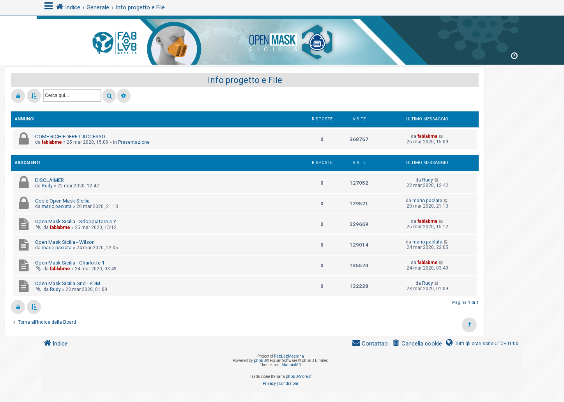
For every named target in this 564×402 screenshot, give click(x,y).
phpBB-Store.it (298, 376)
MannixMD (291, 365)
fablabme (52, 142)
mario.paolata (57, 206)
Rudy (47, 186)
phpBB (260, 360)
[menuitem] (416, 344)
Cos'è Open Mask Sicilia (62, 201)
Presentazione (134, 142)
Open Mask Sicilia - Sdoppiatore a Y (75, 221)
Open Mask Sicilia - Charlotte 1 (69, 263)
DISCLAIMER (49, 180)
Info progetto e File (245, 80)
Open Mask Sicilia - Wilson (65, 242)
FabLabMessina (289, 356)
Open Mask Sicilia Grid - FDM (67, 283)
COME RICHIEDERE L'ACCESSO (70, 136)
